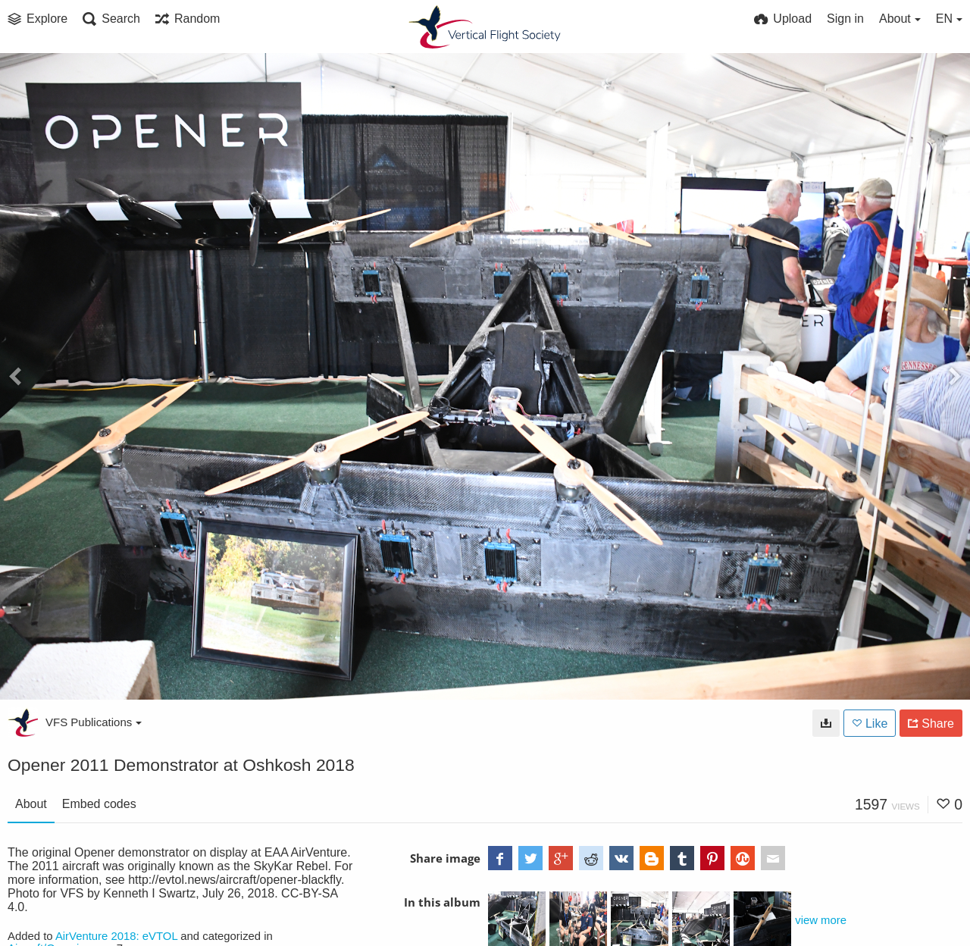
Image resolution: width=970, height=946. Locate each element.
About (31, 803)
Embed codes (99, 803)
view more (820, 920)
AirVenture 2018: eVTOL (116, 936)
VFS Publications (93, 722)
